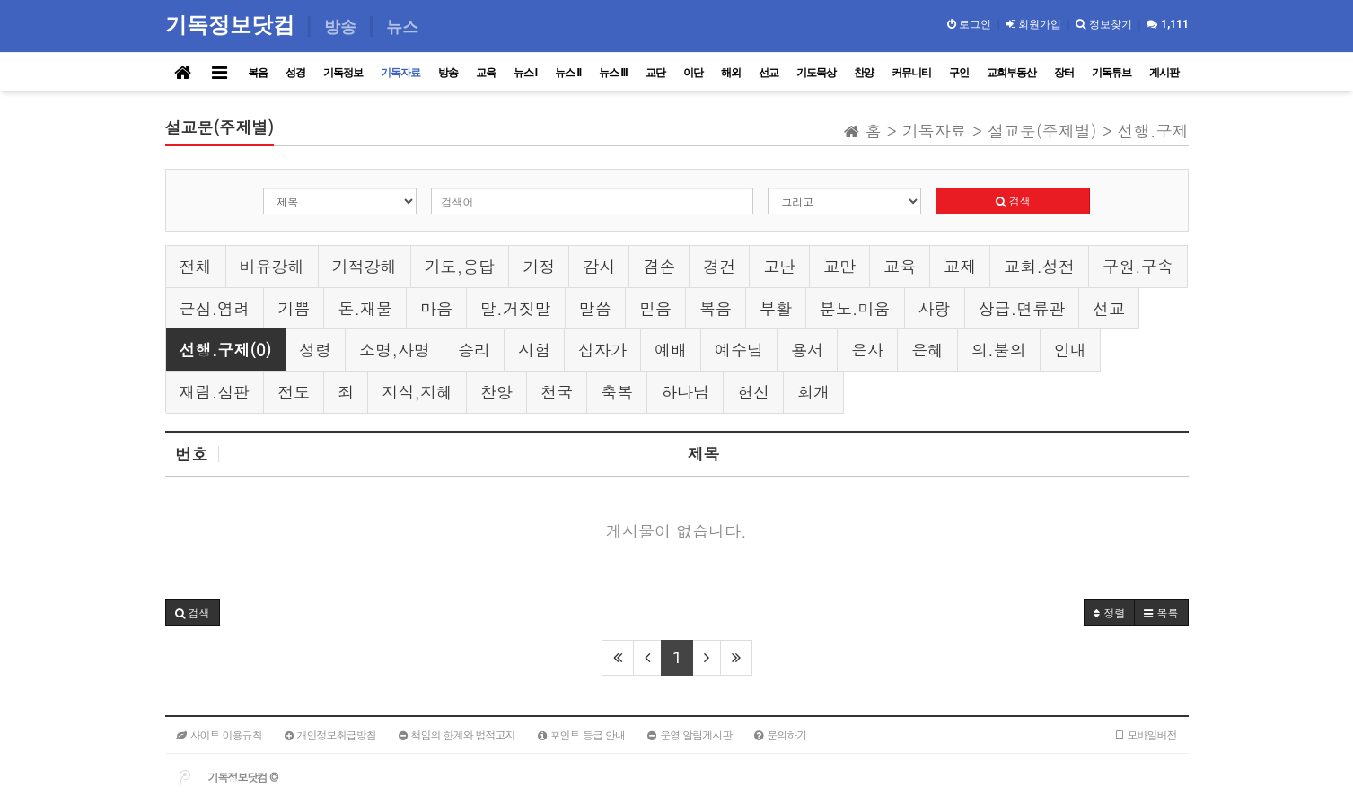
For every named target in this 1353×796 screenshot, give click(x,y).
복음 (258, 72)
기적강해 (364, 266)
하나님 (685, 392)
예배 (671, 349)
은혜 (927, 349)
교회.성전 (1039, 266)
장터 (1064, 72)
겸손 (659, 266)
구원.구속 (1138, 266)
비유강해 (272, 266)
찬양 (864, 72)
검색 (1013, 200)
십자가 (602, 349)
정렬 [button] (1109, 612)
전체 (196, 266)
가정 (539, 266)
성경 (295, 72)
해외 (731, 72)
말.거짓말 (515, 308)
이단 (693, 72)
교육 (486, 72)
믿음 (655, 308)
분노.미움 (855, 308)
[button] (192, 612)
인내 (1070, 349)
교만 (839, 266)
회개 (813, 392)
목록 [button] (1161, 612)
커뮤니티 (911, 72)
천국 (556, 392)
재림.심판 (215, 392)
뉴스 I (526, 72)
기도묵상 (816, 72)
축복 (617, 392)
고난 (779, 266)
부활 (776, 308)
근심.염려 (215, 308)
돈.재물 (365, 308)
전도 (293, 392)
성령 (315, 349)
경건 (719, 266)
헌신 (753, 392)
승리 (474, 349)
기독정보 (343, 72)
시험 (534, 349)
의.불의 (998, 349)
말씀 (595, 308)
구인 (959, 72)
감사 (599, 266)
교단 (655, 72)
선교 (768, 72)
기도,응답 (460, 266)
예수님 (739, 349)
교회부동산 (1011, 72)
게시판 (1164, 72)
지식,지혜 (417, 392)
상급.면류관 (1022, 308)
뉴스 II (568, 72)
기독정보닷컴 (233, 25)
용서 (807, 349)
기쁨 (293, 308)
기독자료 (400, 72)
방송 (448, 72)
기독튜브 (1111, 72)
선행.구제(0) (226, 349)
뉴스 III (613, 72)
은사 (867, 349)
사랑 (934, 308)
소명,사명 (394, 349)
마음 (436, 308)
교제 (960, 266)
